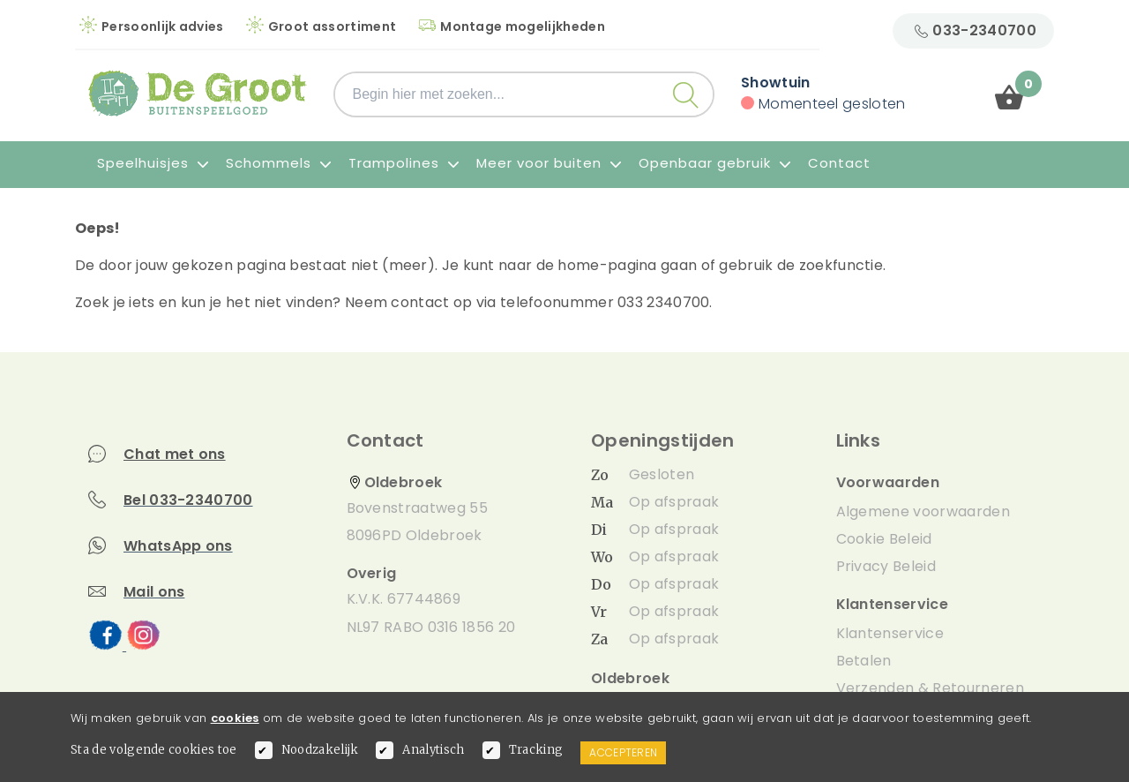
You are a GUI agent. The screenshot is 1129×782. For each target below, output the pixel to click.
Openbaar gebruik (714, 163)
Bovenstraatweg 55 (417, 508)
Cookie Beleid (884, 539)
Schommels (278, 163)
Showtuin (776, 82)
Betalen (864, 660)
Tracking (536, 749)
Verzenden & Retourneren (930, 688)
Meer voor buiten (548, 163)
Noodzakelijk (320, 749)
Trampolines (403, 163)
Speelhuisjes (152, 163)
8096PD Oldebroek (414, 535)
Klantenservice (890, 633)
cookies (235, 718)
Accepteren (623, 752)
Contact (839, 163)
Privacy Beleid (886, 566)
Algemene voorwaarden (923, 511)
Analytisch (433, 749)
